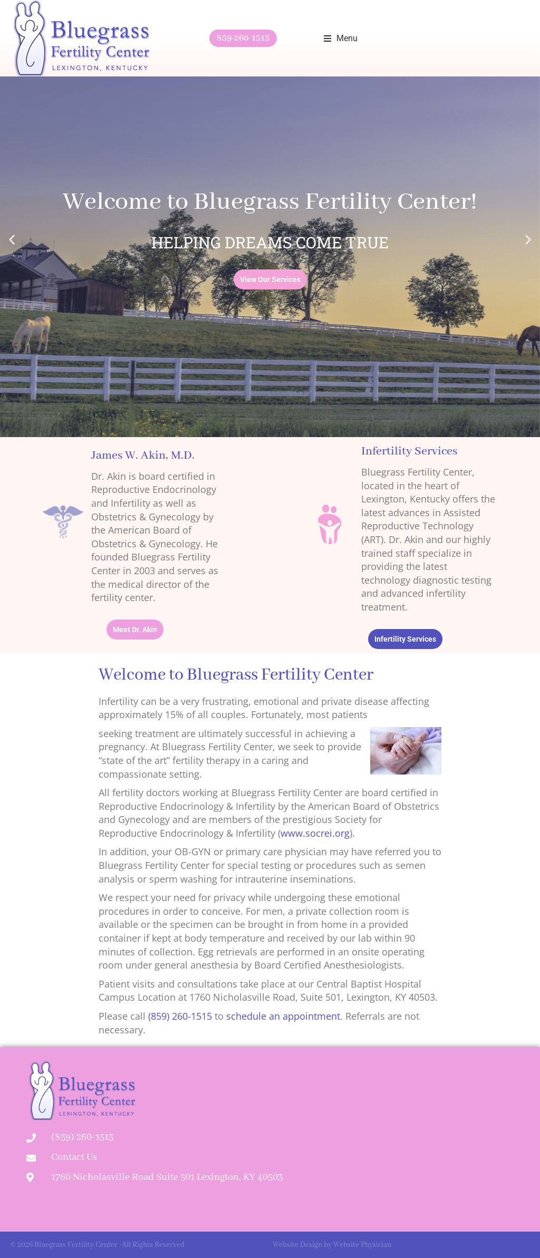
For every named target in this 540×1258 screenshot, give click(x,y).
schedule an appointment (283, 1016)
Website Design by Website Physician (332, 1245)
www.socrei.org (315, 833)
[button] (341, 38)
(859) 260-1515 (180, 1016)
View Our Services (270, 279)
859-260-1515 (243, 38)
